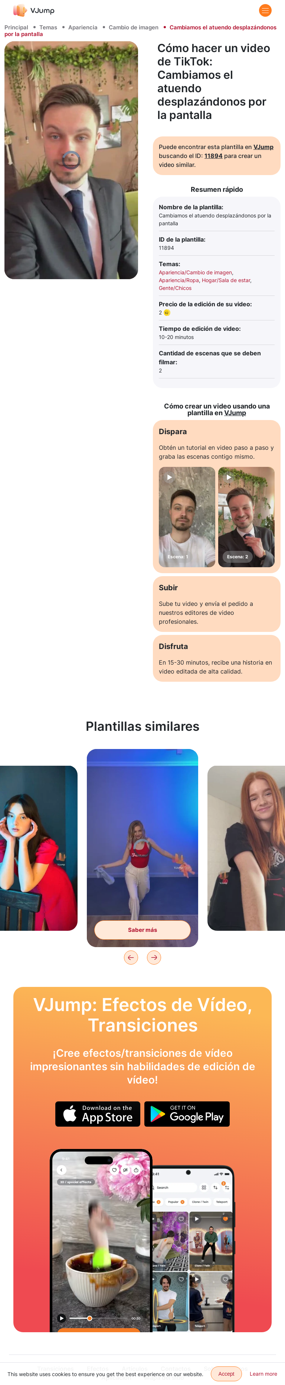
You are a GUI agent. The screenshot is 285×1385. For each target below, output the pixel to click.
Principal (16, 27)
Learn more (263, 1374)
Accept (227, 1374)
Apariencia (83, 27)
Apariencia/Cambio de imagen (195, 272)
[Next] (154, 957)
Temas (48, 27)
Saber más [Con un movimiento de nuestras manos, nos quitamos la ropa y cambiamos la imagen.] (142, 929)
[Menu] (265, 10)
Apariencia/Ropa (179, 280)
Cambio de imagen (133, 27)
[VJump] (34, 10)
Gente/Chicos (175, 288)
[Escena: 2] (246, 517)
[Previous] (131, 957)
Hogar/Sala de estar (226, 280)
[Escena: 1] (187, 517)
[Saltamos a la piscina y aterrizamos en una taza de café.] (101, 1240)
